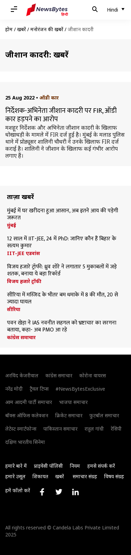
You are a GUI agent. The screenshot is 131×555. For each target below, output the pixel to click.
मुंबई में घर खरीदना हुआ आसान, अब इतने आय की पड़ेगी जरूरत (62, 214)
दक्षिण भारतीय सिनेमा (25, 442)
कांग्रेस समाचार (21, 337)
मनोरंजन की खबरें (46, 29)
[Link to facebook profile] (42, 492)
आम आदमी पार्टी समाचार (28, 402)
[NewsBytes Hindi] (47, 9)
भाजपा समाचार (73, 402)
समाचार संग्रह (85, 476)
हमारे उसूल (15, 476)
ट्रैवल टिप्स (39, 388)
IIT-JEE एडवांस (23, 253)
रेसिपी (116, 428)
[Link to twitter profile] (58, 492)
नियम (75, 466)
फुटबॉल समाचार (104, 415)
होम (9, 29)
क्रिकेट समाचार (68, 415)
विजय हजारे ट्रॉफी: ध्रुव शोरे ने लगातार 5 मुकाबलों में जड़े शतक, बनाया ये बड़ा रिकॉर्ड (62, 270)
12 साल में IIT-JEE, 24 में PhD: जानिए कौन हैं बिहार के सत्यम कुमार (61, 242)
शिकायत (40, 476)
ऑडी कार (49, 97)
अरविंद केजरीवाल (21, 375)
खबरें (21, 29)
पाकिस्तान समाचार (60, 428)
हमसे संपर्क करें (101, 466)
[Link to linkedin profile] (75, 492)
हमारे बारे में (16, 466)
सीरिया (13, 309)
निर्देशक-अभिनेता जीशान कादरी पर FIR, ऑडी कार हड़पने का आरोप (61, 115)
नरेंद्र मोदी (14, 388)
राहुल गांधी (94, 428)
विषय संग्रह (114, 476)
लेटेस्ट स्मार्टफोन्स (20, 428)
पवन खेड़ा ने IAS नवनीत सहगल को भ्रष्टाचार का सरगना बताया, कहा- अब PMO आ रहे (61, 327)
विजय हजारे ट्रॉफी (24, 281)
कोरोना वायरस (92, 375)
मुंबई (11, 225)
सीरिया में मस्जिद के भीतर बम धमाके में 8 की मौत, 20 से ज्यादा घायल (62, 299)
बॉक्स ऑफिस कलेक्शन (26, 415)
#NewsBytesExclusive (80, 388)
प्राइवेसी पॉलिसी (48, 466)
